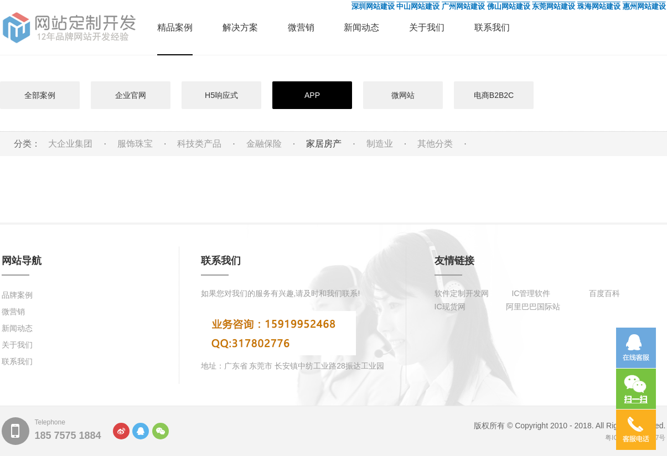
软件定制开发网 (462, 293)
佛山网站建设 (508, 6)
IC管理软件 (530, 293)
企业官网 (130, 95)
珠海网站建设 (599, 6)
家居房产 (324, 143)
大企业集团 (70, 143)
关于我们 (426, 27)
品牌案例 (17, 295)
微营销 (301, 27)
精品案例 (175, 27)
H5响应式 (221, 95)
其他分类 (435, 143)
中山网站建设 (418, 6)
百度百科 (604, 293)
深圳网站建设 (373, 6)
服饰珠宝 (135, 143)
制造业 (379, 143)
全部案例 (39, 95)
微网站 (403, 95)
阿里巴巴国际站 (533, 306)
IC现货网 (450, 306)
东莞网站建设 (553, 6)
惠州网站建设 (644, 6)
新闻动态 (361, 27)
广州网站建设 (463, 6)
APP (312, 95)
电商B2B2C (494, 95)
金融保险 (264, 143)
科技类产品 (199, 143)
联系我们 (492, 27)
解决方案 (240, 27)
